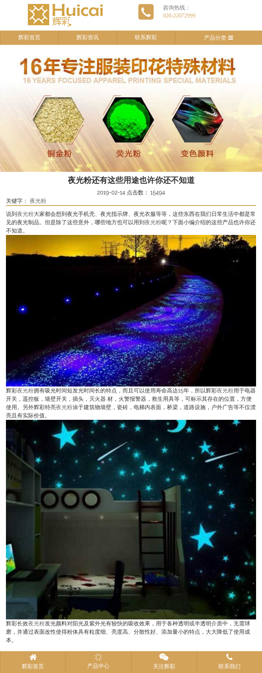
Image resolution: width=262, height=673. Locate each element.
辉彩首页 (29, 37)
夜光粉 (38, 201)
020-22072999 (179, 16)
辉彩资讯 (87, 37)
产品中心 (98, 661)
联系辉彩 (146, 37)
